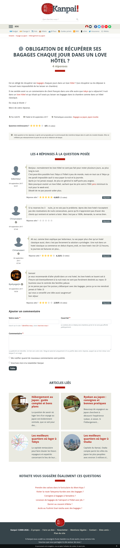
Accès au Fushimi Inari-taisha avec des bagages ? (60, 508)
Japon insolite (93, 117)
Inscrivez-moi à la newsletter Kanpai (27, 363)
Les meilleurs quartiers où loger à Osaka (96, 439)
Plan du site (59, 533)
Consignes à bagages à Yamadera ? (60, 495)
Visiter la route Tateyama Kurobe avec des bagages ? (60, 491)
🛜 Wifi (76, 31)
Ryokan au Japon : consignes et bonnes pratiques (95, 400)
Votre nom (14, 318)
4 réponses (60, 66)
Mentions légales (78, 530)
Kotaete (11, 36)
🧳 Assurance (94, 31)
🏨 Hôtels (43, 31)
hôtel (72, 83)
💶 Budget (14, 31)
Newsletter (62, 530)
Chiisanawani (16, 218)
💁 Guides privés (64, 31)
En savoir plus (81, 546)
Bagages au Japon (80, 117)
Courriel (65, 318)
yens (94, 184)
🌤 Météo (105, 31)
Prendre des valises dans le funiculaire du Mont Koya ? (60, 487)
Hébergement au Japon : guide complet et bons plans (42, 401)
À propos (35, 530)
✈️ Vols (34, 31)
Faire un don (48, 530)
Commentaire (16, 333)
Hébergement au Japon (37, 36)
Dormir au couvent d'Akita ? (60, 504)
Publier (12, 368)
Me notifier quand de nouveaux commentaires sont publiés (38, 358)
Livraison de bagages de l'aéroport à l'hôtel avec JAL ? (60, 500)
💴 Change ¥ (25, 31)
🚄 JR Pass (52, 31)
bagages (40, 83)
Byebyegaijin (14, 284)
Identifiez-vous (27, 326)
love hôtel (21, 94)
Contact (92, 530)
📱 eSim (83, 31)
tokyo (85, 91)
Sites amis (104, 530)
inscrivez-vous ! (43, 326)
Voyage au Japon (21, 36)
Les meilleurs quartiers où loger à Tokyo (44, 439)
